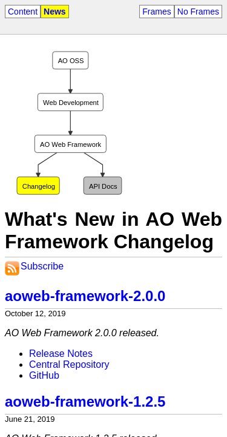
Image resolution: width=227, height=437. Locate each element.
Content (23, 11)
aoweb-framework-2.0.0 (85, 296)
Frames (156, 11)
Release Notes (61, 353)
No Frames (198, 11)
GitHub (44, 375)
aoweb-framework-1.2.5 (85, 401)
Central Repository (69, 364)
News (55, 11)
